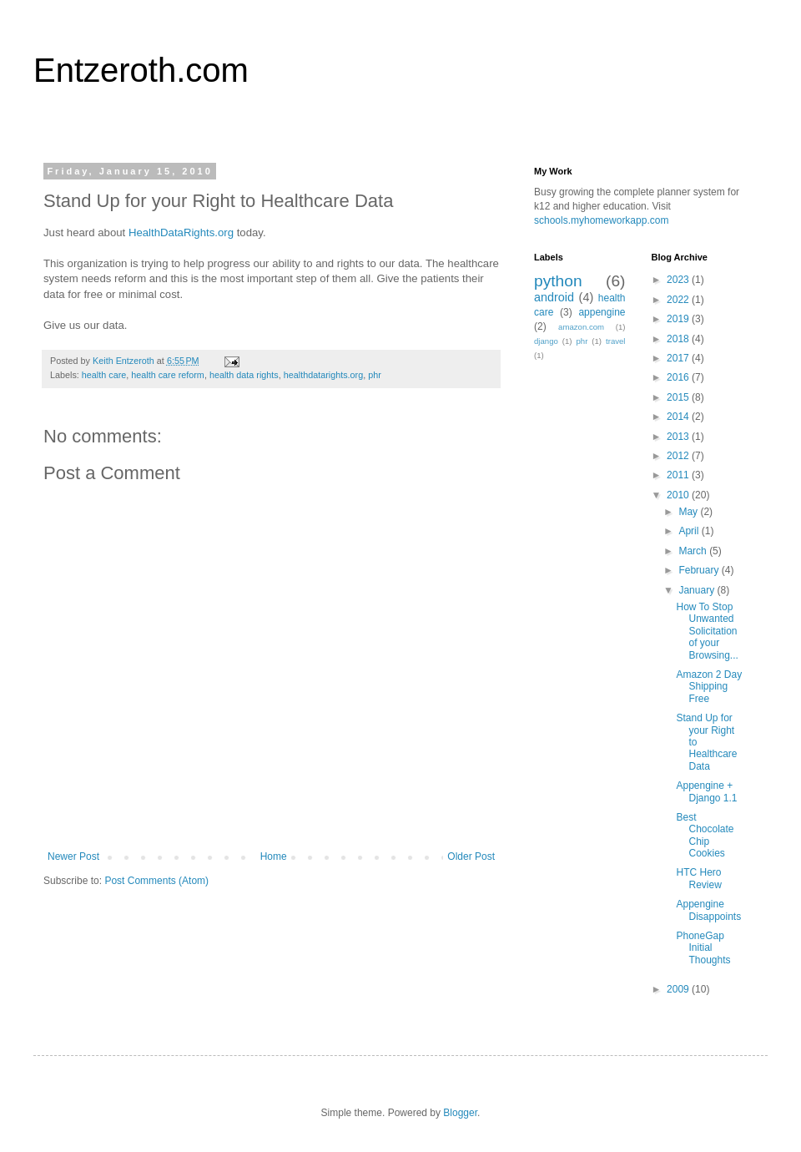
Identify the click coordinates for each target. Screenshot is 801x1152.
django (546, 341)
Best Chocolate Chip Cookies (704, 835)
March (693, 551)
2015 (679, 397)
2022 (679, 300)
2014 (679, 416)
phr (374, 375)
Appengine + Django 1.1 (706, 791)
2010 (679, 495)
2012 (679, 456)
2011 (679, 475)
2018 (679, 339)
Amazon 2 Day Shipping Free (709, 687)
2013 (679, 436)
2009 (679, 989)
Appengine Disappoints (708, 910)
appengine (601, 312)
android (554, 297)
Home (273, 856)
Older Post (471, 856)
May (689, 512)
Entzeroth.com (141, 70)
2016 (679, 377)
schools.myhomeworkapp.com (601, 220)
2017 (679, 358)
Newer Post (73, 856)
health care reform (167, 375)
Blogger (460, 1113)
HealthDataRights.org (181, 232)
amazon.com (581, 326)
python (558, 281)
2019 (679, 319)
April (689, 531)
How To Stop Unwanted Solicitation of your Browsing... (707, 631)
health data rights (244, 375)
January (697, 590)
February (699, 570)
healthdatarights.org (323, 375)
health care (104, 375)
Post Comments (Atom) (156, 881)
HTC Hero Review (698, 878)
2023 (679, 279)
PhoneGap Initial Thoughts (703, 948)
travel (615, 341)
